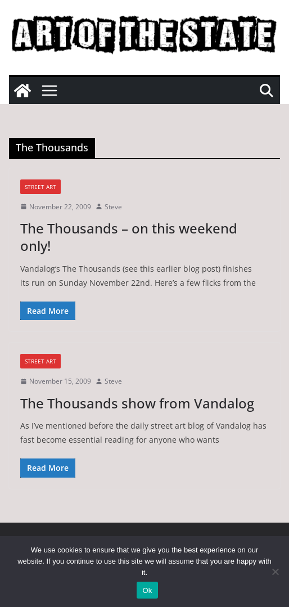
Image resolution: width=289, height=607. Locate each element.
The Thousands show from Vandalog (137, 403)
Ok (147, 590)
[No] (275, 571)
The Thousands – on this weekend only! (128, 237)
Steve (113, 207)
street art (40, 187)
